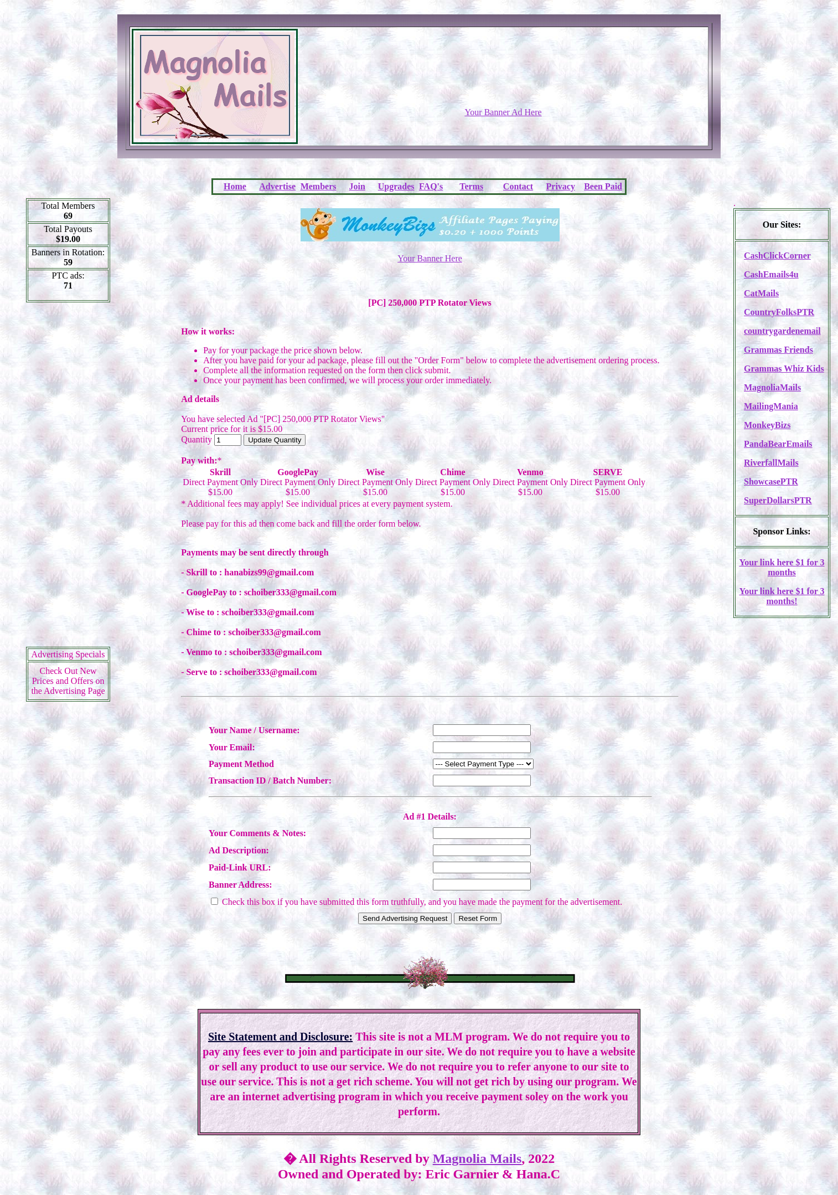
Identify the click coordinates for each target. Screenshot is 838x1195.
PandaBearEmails (778, 444)
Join (357, 186)
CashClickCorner (777, 255)
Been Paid (603, 186)
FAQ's (431, 186)
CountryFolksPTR (779, 312)
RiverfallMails (771, 462)
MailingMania (771, 406)
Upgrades (396, 186)
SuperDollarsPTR (778, 500)
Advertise (277, 186)
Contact (518, 186)
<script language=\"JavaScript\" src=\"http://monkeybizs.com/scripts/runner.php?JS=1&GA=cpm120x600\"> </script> (68, 478)
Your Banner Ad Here (502, 112)
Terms (471, 186)
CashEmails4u (771, 274)
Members (319, 186)
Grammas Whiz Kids (784, 368)
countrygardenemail (782, 331)
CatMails (761, 293)
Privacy (560, 186)
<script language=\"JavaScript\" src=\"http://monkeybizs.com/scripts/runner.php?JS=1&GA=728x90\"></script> (503, 80)
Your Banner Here (429, 258)
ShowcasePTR (771, 481)
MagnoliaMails (772, 387)
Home (235, 186)
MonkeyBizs (767, 425)
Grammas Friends (778, 349)
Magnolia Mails (477, 1158)
